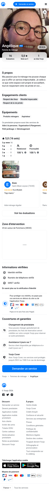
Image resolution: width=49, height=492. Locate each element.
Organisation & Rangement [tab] (30, 126)
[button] (20, 194)
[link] (3, 4)
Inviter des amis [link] (8, 425)
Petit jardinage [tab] (8, 129)
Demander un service (24, 4)
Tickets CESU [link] (7, 428)
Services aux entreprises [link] (36, 419)
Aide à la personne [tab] (9, 126)
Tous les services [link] (21, 488)
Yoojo (4, 376)
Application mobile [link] (9, 412)
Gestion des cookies (34, 438)
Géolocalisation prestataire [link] (8, 436)
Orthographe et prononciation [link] (32, 446)
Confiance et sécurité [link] (34, 415)
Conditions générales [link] (34, 425)
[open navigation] (46, 4)
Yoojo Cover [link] (31, 408)
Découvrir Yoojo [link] (8, 444)
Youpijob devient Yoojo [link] (35, 442)
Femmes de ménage (18, 376)
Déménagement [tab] (23, 129)
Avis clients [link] (6, 421)
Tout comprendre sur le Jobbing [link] (34, 452)
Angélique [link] (34, 376)
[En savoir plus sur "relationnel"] (25, 152)
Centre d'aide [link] (31, 405)
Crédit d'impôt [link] (32, 412)
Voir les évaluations (24, 213)
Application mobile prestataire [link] (9, 416)
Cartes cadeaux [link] (8, 432)
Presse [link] (29, 422)
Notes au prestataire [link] (10, 441)
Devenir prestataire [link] (9, 408)
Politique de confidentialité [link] (32, 430)
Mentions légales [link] (33, 435)
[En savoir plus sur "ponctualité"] (38, 152)
